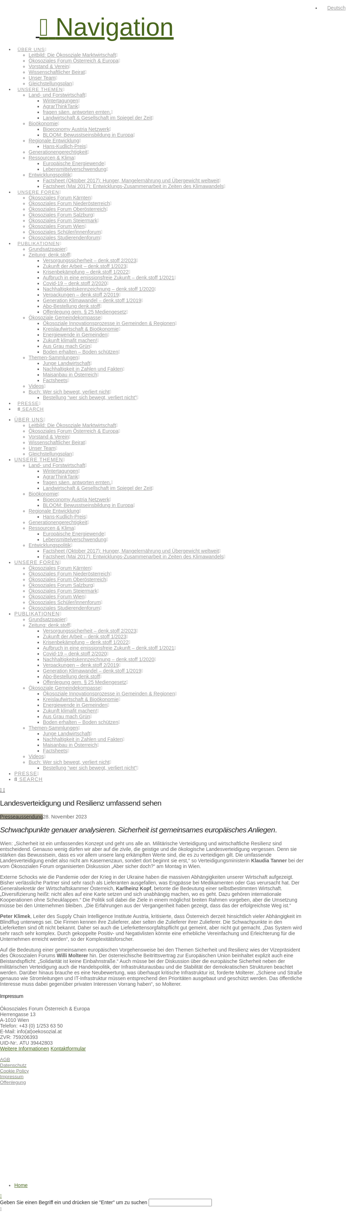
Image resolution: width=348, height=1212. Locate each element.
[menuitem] (333, 8)
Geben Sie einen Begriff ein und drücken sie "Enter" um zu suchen (73, 1202)
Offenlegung (13, 1082)
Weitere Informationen (24, 1048)
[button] (106, 27)
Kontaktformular (68, 1048)
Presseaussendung (21, 817)
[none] (334, 8)
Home (21, 1185)
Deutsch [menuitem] (336, 8)
